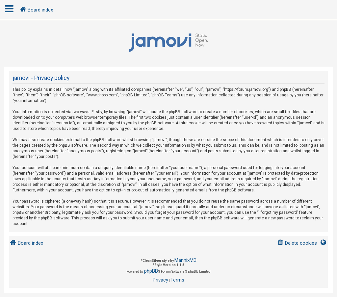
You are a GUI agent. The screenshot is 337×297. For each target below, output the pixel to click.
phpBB (151, 271)
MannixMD (185, 260)
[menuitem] (297, 243)
